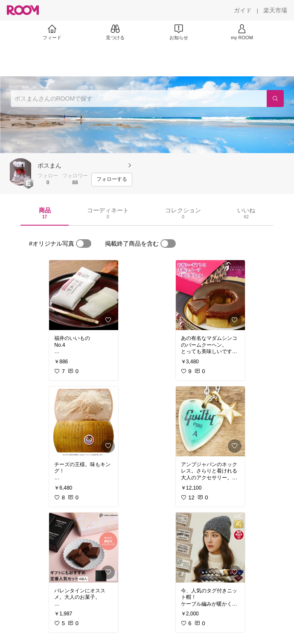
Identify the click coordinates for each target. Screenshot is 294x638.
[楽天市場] (275, 10)
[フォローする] (111, 179)
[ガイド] (243, 10)
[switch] (83, 243)
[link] (83, 295)
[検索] (275, 98)
